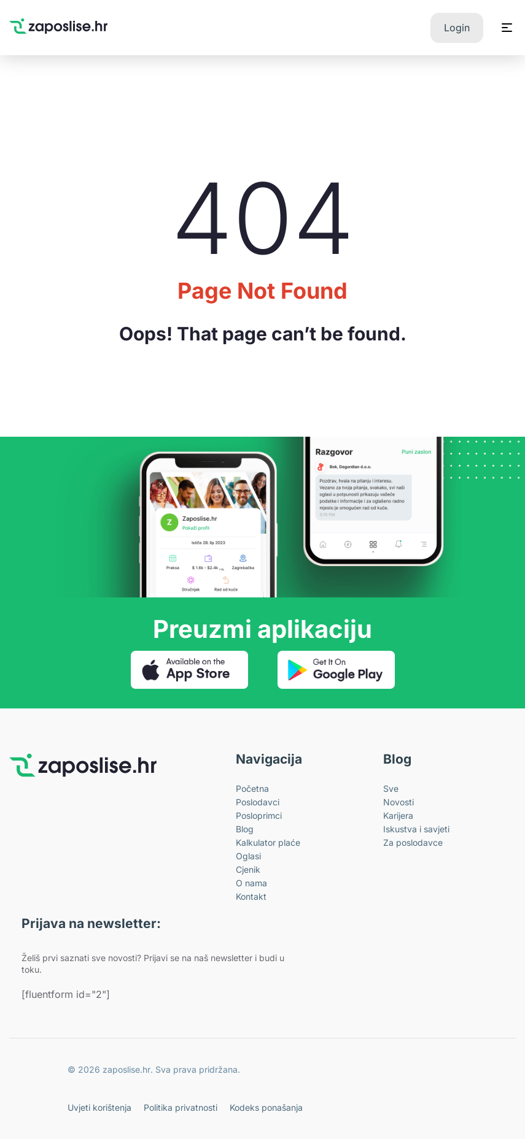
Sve (391, 788)
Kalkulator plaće (268, 842)
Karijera (398, 815)
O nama (251, 883)
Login (457, 27)
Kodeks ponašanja (266, 1107)
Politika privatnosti (180, 1107)
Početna (252, 788)
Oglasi (248, 856)
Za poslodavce (413, 842)
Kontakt (251, 896)
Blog (245, 829)
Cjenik (248, 869)
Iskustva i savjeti (416, 829)
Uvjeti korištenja (99, 1107)
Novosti (398, 802)
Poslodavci (257, 802)
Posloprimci (259, 815)
